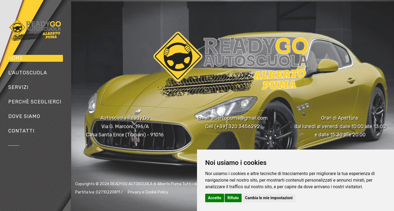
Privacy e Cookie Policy (148, 192)
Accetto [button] (214, 198)
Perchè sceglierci (34, 102)
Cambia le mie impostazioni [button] (268, 198)
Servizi (18, 87)
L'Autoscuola (27, 73)
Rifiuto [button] (233, 198)
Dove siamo (24, 116)
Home (15, 58)
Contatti (21, 131)
